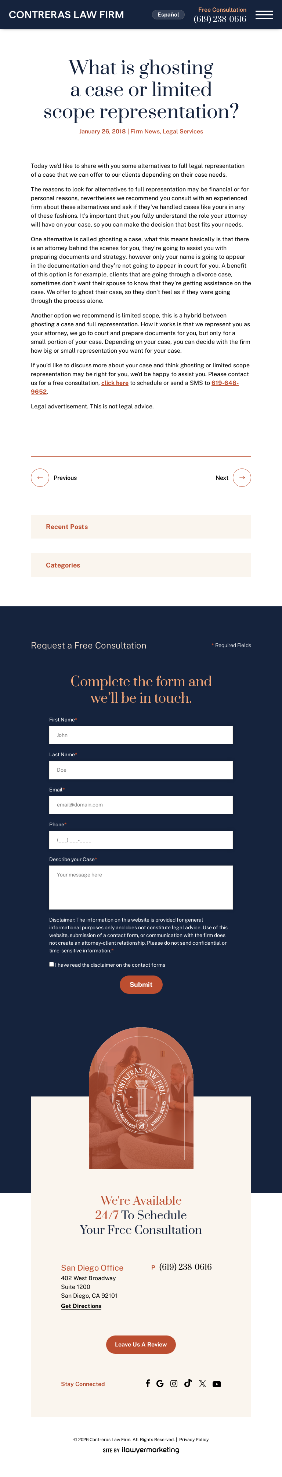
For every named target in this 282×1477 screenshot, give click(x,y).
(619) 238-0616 (220, 19)
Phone (58, 824)
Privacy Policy (194, 1439)
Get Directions (81, 1306)
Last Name (63, 754)
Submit (141, 984)
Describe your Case (73, 859)
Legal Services (183, 131)
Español (168, 14)
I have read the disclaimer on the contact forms (110, 965)
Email (57, 790)
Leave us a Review (141, 1344)
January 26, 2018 (102, 131)
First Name (63, 720)
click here (115, 382)
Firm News (145, 131)
